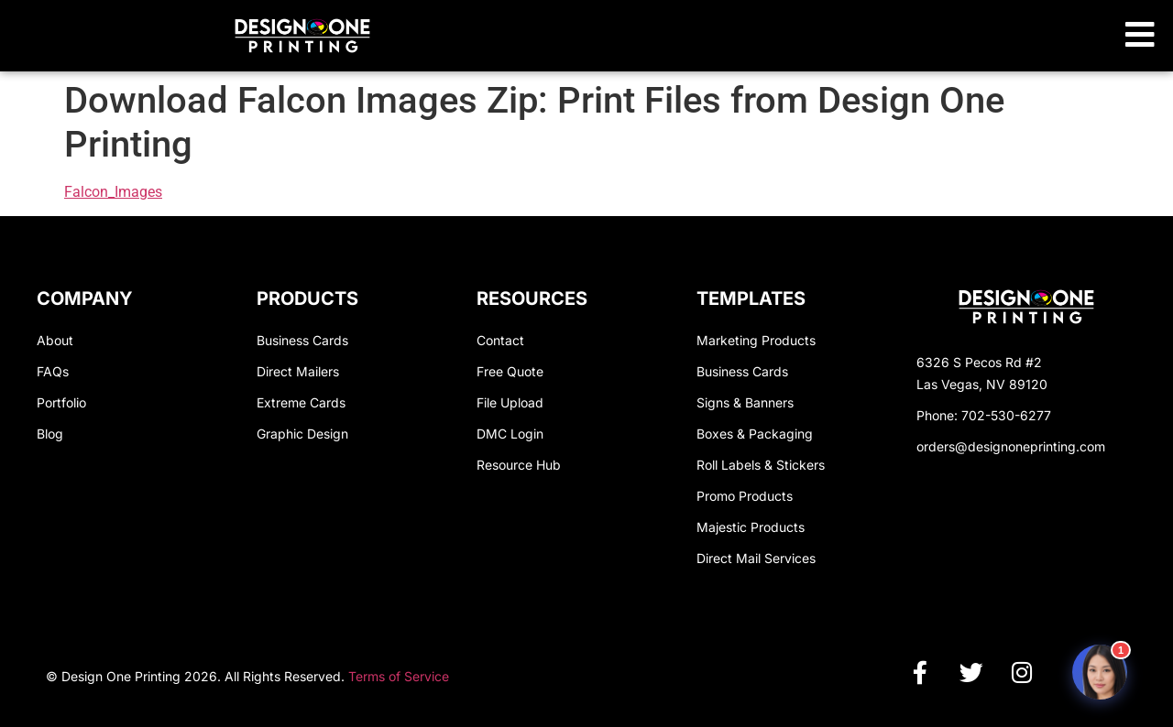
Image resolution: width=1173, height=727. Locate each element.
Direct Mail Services (756, 558)
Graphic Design (302, 433)
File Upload (510, 402)
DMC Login (510, 433)
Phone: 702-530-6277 (983, 415)
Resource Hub (519, 464)
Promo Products (744, 496)
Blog (50, 433)
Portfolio (61, 402)
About (55, 340)
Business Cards (302, 340)
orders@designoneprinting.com (1010, 446)
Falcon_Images (113, 192)
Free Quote (510, 371)
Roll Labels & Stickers (760, 464)
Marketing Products (756, 340)
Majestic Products (750, 527)
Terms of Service (398, 676)
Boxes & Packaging (754, 433)
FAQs (53, 371)
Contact (500, 340)
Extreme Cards (301, 402)
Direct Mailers (298, 371)
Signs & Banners (745, 402)
